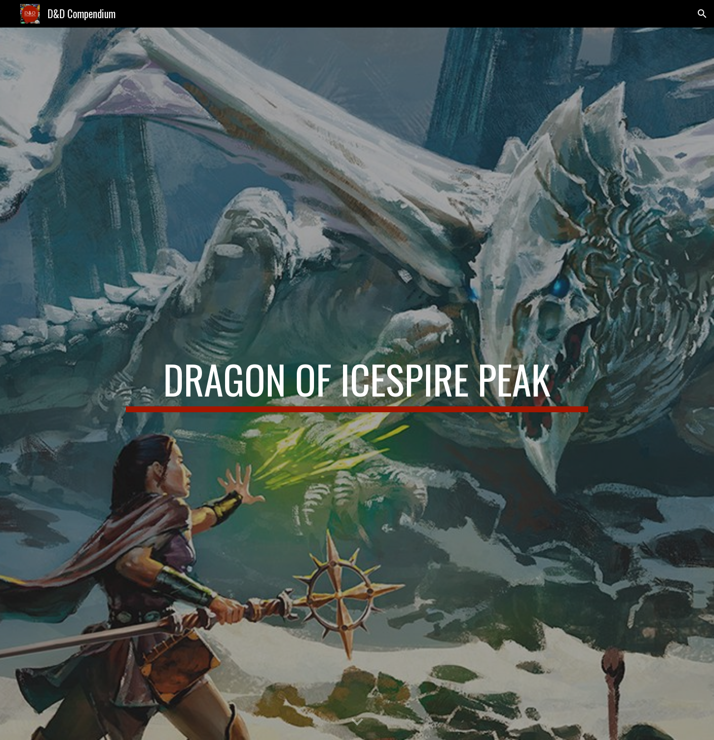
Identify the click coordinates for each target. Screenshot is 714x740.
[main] (357, 383)
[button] (702, 14)
